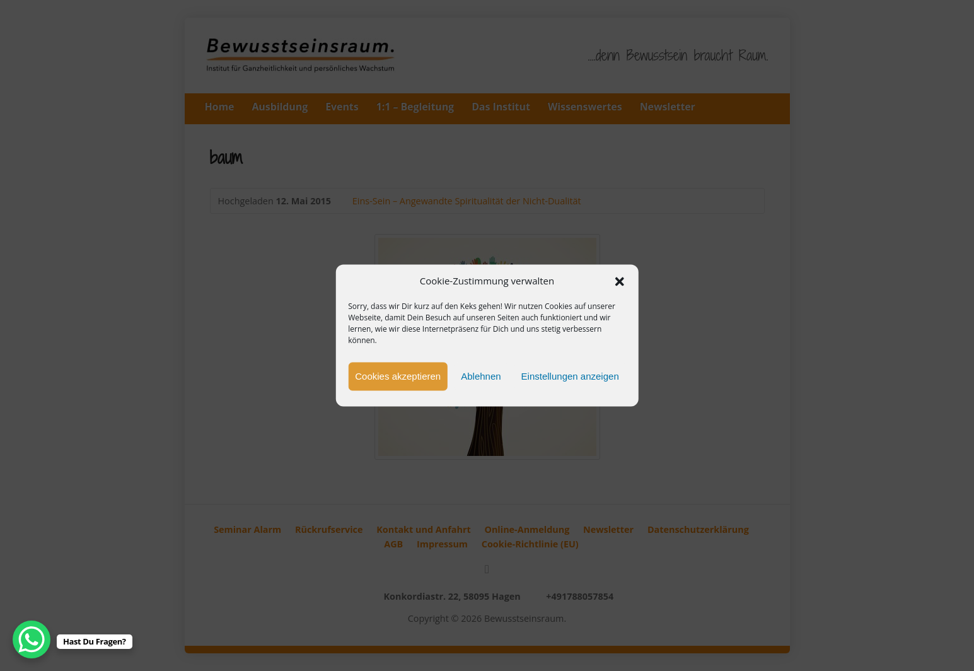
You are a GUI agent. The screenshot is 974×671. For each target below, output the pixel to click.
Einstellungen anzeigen (570, 376)
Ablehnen (481, 376)
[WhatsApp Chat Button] (31, 639)
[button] (619, 281)
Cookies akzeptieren (398, 376)
